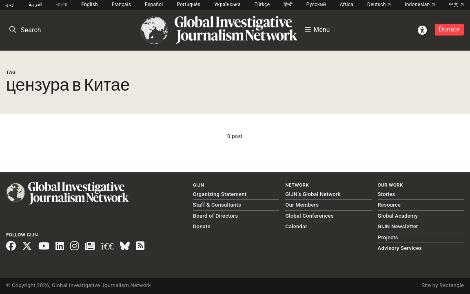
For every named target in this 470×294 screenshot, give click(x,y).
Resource (389, 205)
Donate (449, 29)
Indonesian (420, 4)
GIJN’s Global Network (313, 194)
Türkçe (262, 4)
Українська (227, 4)
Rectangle (451, 285)
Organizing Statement (220, 194)
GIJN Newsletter (398, 226)
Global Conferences (309, 216)
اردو (10, 4)
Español (154, 4)
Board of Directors (215, 216)
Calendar (296, 226)
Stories (386, 194)
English (89, 4)
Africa (346, 4)
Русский (316, 4)
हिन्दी (288, 4)
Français (121, 4)
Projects (388, 237)
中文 (456, 4)
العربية (35, 4)
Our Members (302, 205)
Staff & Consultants (217, 205)
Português (188, 4)
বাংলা (62, 4)
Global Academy (398, 216)
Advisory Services (400, 248)
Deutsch (379, 4)
